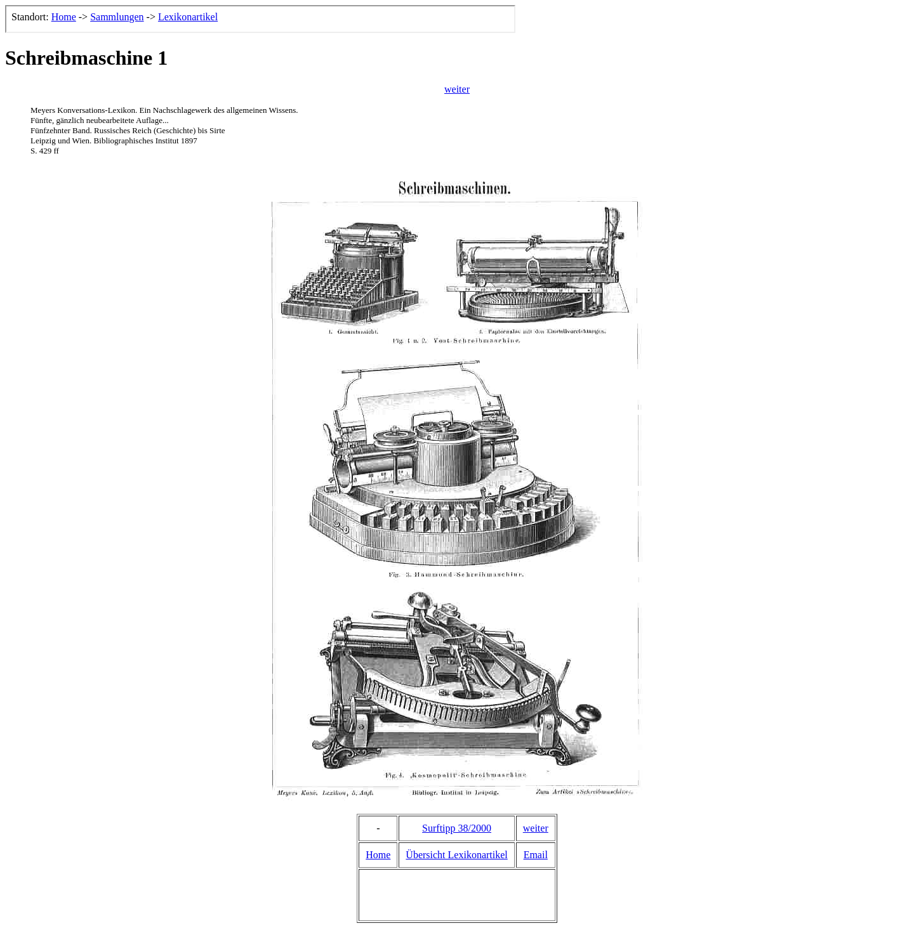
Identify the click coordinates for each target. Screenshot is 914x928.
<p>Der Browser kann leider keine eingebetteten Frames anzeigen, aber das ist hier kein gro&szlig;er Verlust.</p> (260, 19)
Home (378, 854)
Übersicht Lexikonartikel (456, 854)
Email (536, 854)
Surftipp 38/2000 (456, 828)
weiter (457, 89)
